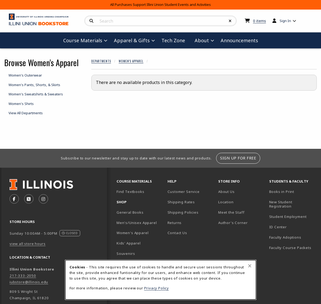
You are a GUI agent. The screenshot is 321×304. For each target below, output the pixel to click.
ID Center (292, 226)
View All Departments (25, 113)
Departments (101, 61)
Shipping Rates (181, 202)
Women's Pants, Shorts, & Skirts (34, 84)
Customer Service (184, 191)
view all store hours (28, 243)
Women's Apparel (131, 61)
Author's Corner (232, 222)
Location (226, 202)
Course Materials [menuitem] (82, 40)
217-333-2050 (23, 275)
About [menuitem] (202, 40)
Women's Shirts (21, 103)
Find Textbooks (130, 191)
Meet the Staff (231, 212)
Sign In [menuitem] (285, 20)
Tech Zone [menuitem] (175, 40)
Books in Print (292, 191)
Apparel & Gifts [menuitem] (132, 40)
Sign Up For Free (238, 158)
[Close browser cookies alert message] (250, 265)
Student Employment (292, 216)
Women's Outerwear (25, 75)
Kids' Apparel (129, 243)
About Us (226, 191)
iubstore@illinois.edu (29, 282)
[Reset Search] (230, 21)
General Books (130, 212)
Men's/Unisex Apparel (137, 222)
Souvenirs (126, 253)
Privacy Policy (156, 288)
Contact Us (177, 232)
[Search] (91, 21)
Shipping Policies (183, 212)
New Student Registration (280, 204)
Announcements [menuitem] (239, 40)
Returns (175, 222)
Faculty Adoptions (285, 237)
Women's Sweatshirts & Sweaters (35, 94)
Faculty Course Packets (290, 247)
